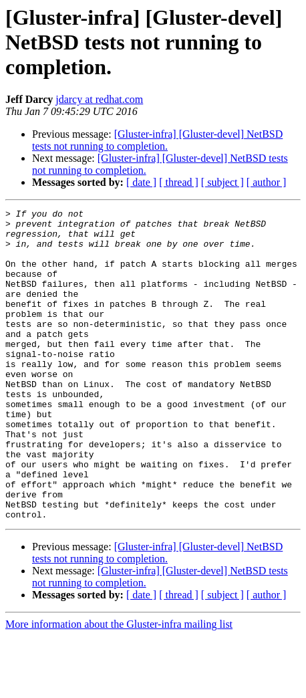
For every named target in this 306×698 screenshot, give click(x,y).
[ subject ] (222, 182)
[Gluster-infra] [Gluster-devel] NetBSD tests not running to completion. (157, 140)
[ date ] (141, 182)
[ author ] (267, 182)
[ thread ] (178, 182)
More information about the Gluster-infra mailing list (119, 686)
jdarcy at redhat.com (99, 99)
